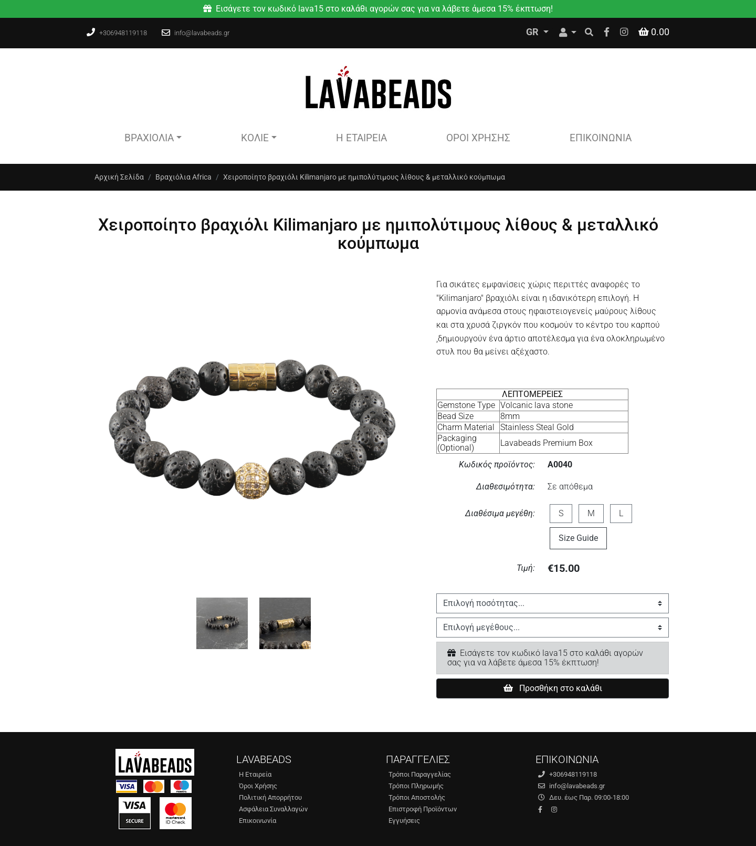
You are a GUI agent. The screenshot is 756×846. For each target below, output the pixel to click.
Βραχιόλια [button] (149, 138)
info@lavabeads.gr (201, 33)
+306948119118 (123, 33)
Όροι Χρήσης (478, 138)
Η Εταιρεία (361, 138)
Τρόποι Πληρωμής (416, 786)
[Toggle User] (568, 32)
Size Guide (578, 538)
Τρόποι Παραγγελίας (419, 774)
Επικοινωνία (601, 138)
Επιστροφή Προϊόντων (422, 809)
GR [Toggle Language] (533, 32)
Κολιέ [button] (255, 138)
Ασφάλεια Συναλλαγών (273, 809)
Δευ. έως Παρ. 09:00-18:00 (583, 797)
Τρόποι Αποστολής (416, 797)
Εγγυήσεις (404, 820)
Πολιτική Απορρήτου (270, 797)
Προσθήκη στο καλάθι (552, 688)
